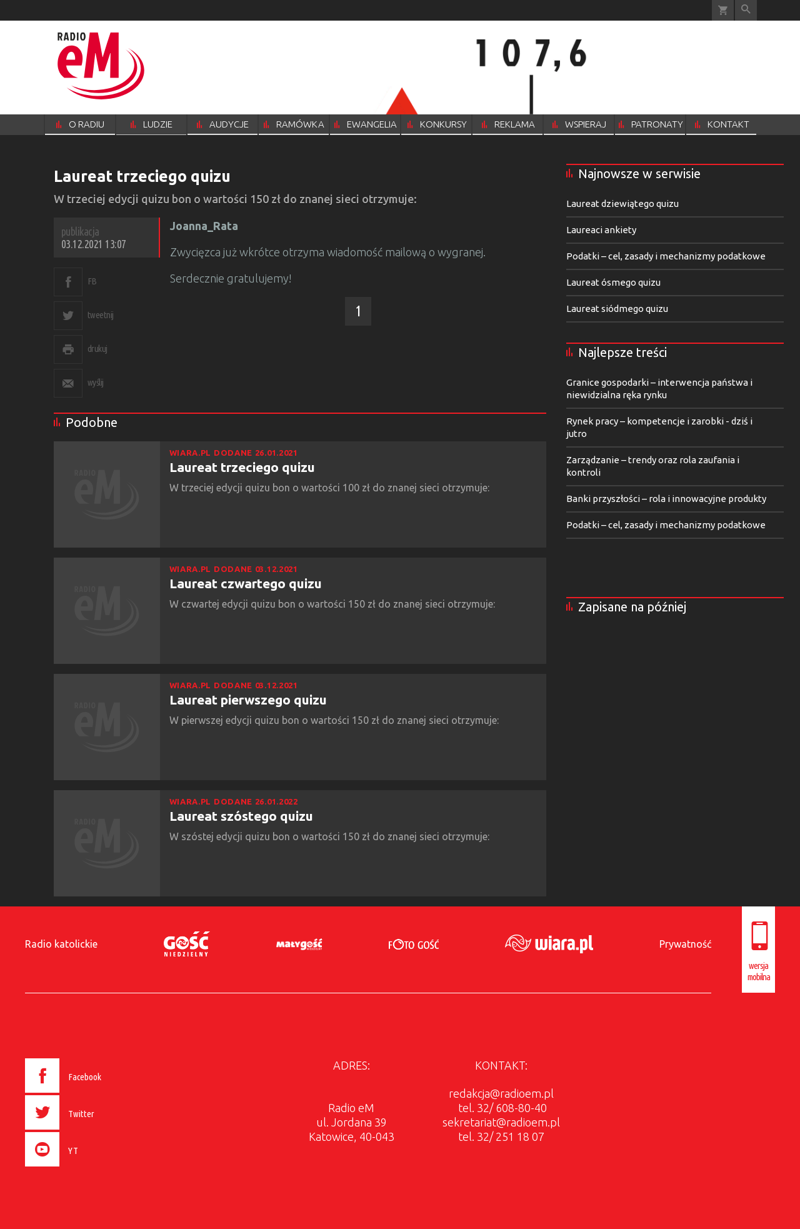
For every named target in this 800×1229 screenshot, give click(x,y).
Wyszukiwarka (746, 10)
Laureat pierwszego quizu (248, 699)
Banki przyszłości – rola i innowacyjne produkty (666, 498)
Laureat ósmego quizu (613, 282)
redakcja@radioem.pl (501, 1093)
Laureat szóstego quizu (241, 815)
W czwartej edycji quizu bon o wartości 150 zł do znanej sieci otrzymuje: (333, 603)
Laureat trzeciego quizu (242, 466)
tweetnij (101, 314)
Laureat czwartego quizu (245, 583)
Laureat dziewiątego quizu (622, 203)
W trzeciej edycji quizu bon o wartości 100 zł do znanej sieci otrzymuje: (330, 487)
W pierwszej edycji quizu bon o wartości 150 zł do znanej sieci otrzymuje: (335, 720)
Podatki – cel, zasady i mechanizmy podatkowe (666, 256)
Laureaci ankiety (601, 229)
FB (92, 281)
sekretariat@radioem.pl (501, 1122)
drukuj (98, 348)
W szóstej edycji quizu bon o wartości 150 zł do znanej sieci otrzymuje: (330, 836)
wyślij (96, 382)
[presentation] (90, 1168)
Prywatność (685, 944)
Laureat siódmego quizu (617, 308)
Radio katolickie (61, 944)
